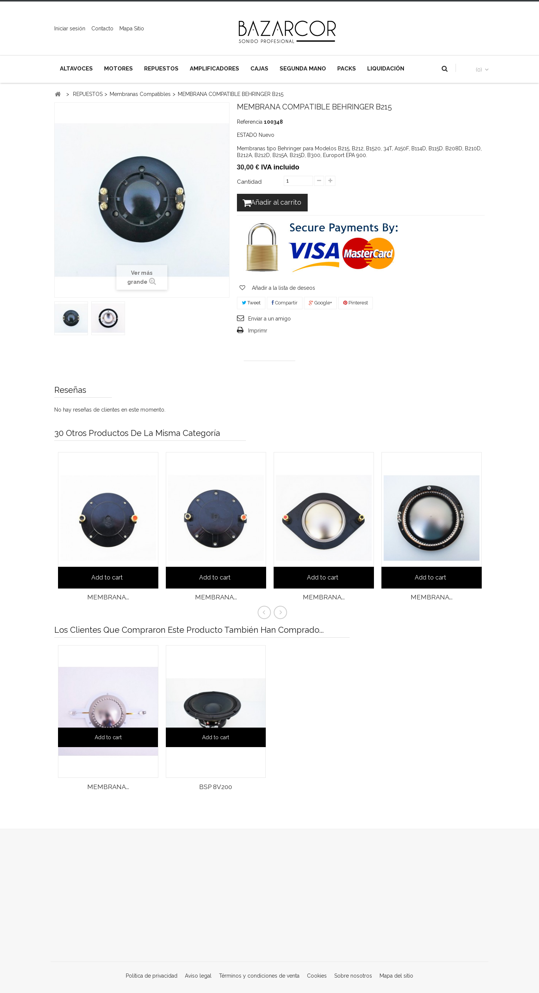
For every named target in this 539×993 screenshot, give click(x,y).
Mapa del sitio (396, 976)
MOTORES (118, 68)
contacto (102, 28)
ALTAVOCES (76, 68)
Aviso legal (199, 976)
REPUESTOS (161, 68)
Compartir (285, 304)
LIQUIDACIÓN (385, 68)
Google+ (320, 304)
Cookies (317, 976)
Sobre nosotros (354, 976)
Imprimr (257, 332)
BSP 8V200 (215, 787)
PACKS (346, 68)
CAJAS (259, 68)
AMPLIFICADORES (214, 68)
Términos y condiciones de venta (260, 976)
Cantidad (249, 181)
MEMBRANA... (108, 597)
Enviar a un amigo (269, 320)
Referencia (249, 122)
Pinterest (355, 304)
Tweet (251, 304)
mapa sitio (131, 28)
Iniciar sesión (69, 28)
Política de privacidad (152, 976)
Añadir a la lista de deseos (282, 289)
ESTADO (247, 135)
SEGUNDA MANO (303, 68)
